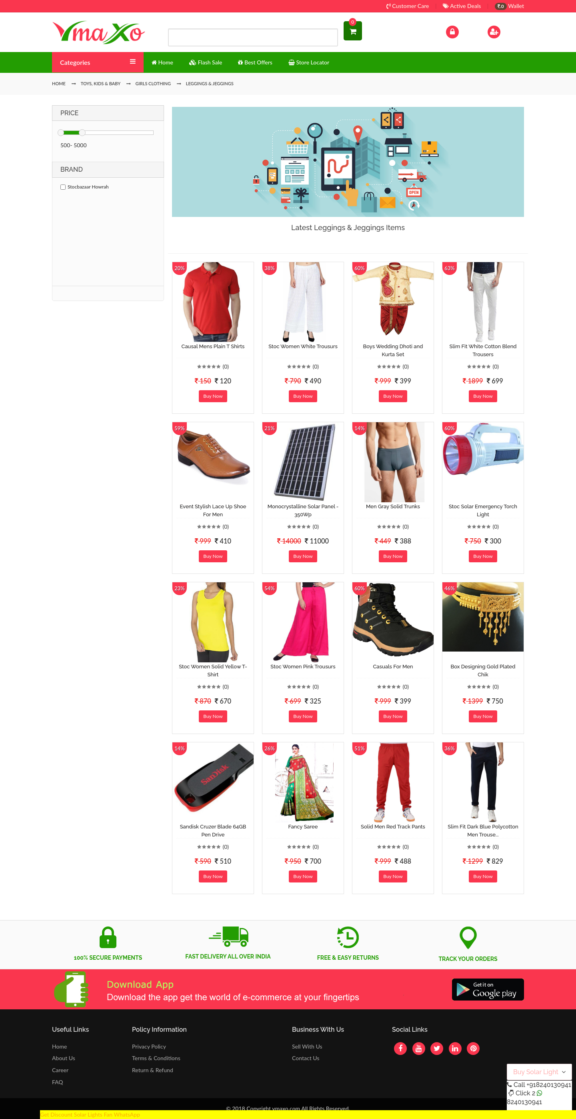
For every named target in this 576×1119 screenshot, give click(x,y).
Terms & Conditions (156, 1058)
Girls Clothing (153, 83)
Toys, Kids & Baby (100, 83)
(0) (225, 366)
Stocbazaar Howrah (84, 187)
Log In (460, 31)
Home (59, 1046)
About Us (63, 1058)
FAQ (57, 1082)
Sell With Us (307, 1046)
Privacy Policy (149, 1046)
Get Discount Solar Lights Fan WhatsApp (90, 1114)
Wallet (509, 5)
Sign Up (504, 31)
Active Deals (462, 5)
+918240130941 (548, 1085)
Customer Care (407, 5)
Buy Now (212, 396)
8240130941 (524, 1102)
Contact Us (305, 1058)
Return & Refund (152, 1070)
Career (60, 1070)
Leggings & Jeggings (210, 83)
